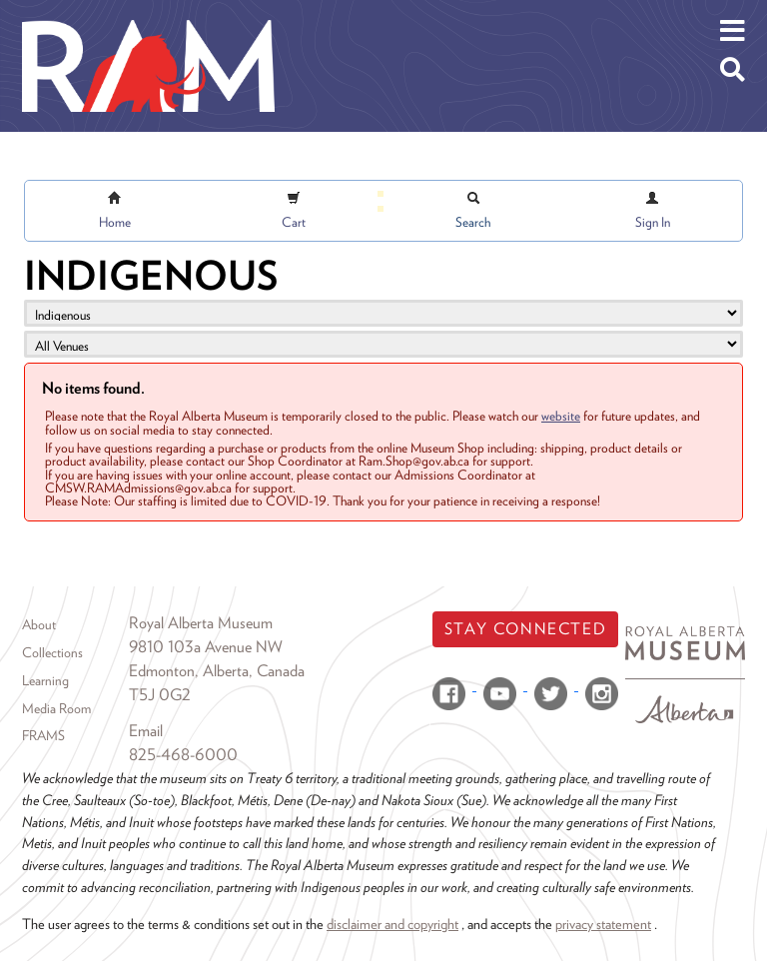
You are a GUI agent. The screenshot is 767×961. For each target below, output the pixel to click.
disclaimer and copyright (392, 923)
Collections (52, 652)
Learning (45, 680)
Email (146, 730)
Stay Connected (525, 628)
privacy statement (603, 923)
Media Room (56, 708)
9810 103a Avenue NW (206, 646)
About (39, 624)
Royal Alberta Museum (201, 622)
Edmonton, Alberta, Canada (217, 670)
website (560, 416)
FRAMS (43, 735)
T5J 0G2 (160, 694)
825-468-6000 (183, 754)
